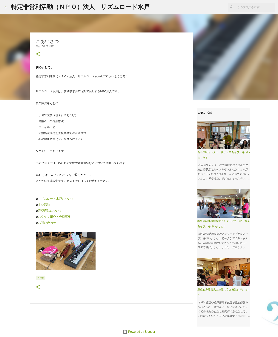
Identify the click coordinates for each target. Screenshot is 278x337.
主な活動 (44, 204)
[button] (38, 54)
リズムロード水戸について (56, 198)
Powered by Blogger (139, 331)
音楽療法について (50, 210)
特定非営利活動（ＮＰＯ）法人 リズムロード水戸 (80, 7)
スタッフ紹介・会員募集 (54, 216)
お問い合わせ (47, 222)
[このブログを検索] (255, 7)
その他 (40, 278)
